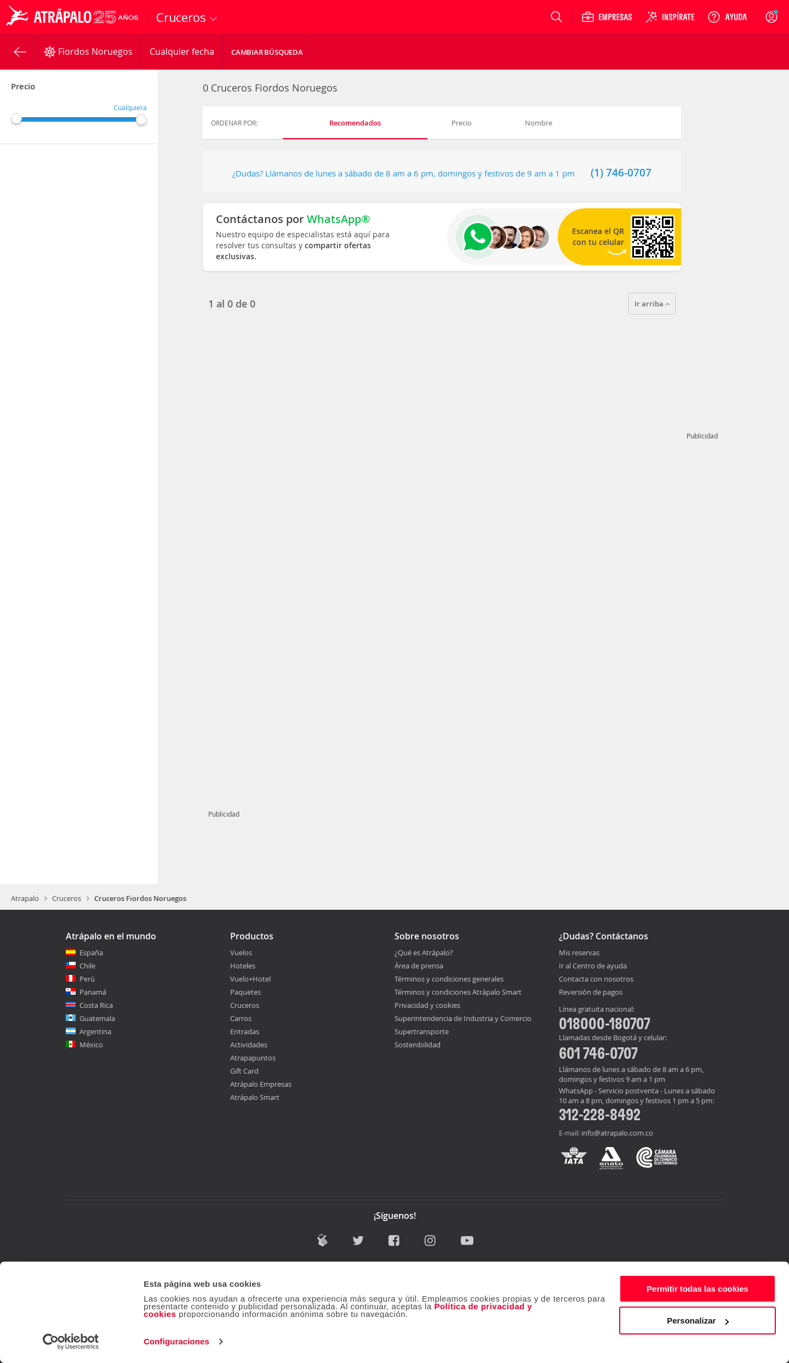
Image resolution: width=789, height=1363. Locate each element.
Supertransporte (422, 1031)
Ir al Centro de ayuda (593, 966)
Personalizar (698, 1320)
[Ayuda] (727, 17)
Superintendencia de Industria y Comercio (463, 1018)
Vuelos (241, 952)
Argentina (95, 1031)
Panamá (92, 992)
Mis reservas (579, 953)
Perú (87, 979)
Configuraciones (176, 1341)
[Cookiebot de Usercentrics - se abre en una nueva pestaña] (71, 1341)
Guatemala (97, 1018)
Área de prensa (419, 966)
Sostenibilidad (418, 1045)
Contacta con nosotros (596, 979)
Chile (87, 966)
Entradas (244, 1031)
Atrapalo (25, 898)
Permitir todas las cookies (697, 1288)
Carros (240, 1018)
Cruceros (66, 898)
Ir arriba (652, 304)
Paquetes (245, 992)
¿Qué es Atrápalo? (424, 952)
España (91, 952)
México (91, 1045)
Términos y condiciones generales (449, 979)
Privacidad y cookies (427, 1005)
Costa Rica (96, 1005)
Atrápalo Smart (254, 1097)
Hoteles (242, 966)
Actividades (248, 1045)
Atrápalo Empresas (260, 1084)
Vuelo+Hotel (250, 979)
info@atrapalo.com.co (617, 1133)
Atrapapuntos (253, 1058)
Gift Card (244, 1071)
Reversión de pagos (590, 992)
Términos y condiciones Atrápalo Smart (458, 992)
